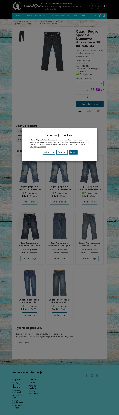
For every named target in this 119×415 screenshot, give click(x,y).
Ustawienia (49, 152)
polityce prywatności (38, 147)
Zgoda (73, 152)
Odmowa (62, 152)
